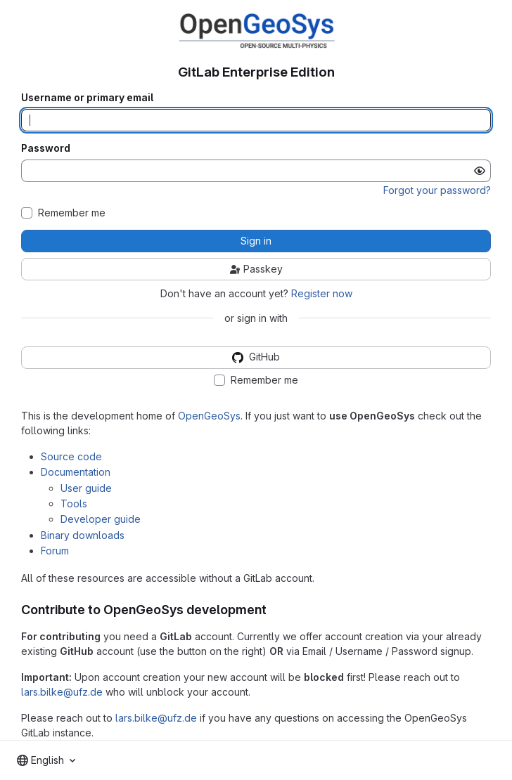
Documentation (75, 472)
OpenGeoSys (209, 416)
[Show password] (479, 171)
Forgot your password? (437, 190)
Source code (71, 456)
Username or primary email (87, 97)
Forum (55, 551)
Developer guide (100, 519)
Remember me (71, 213)
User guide (86, 488)
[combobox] (46, 760)
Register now (321, 293)
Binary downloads (82, 535)
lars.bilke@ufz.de (62, 692)
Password (45, 148)
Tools (73, 503)
